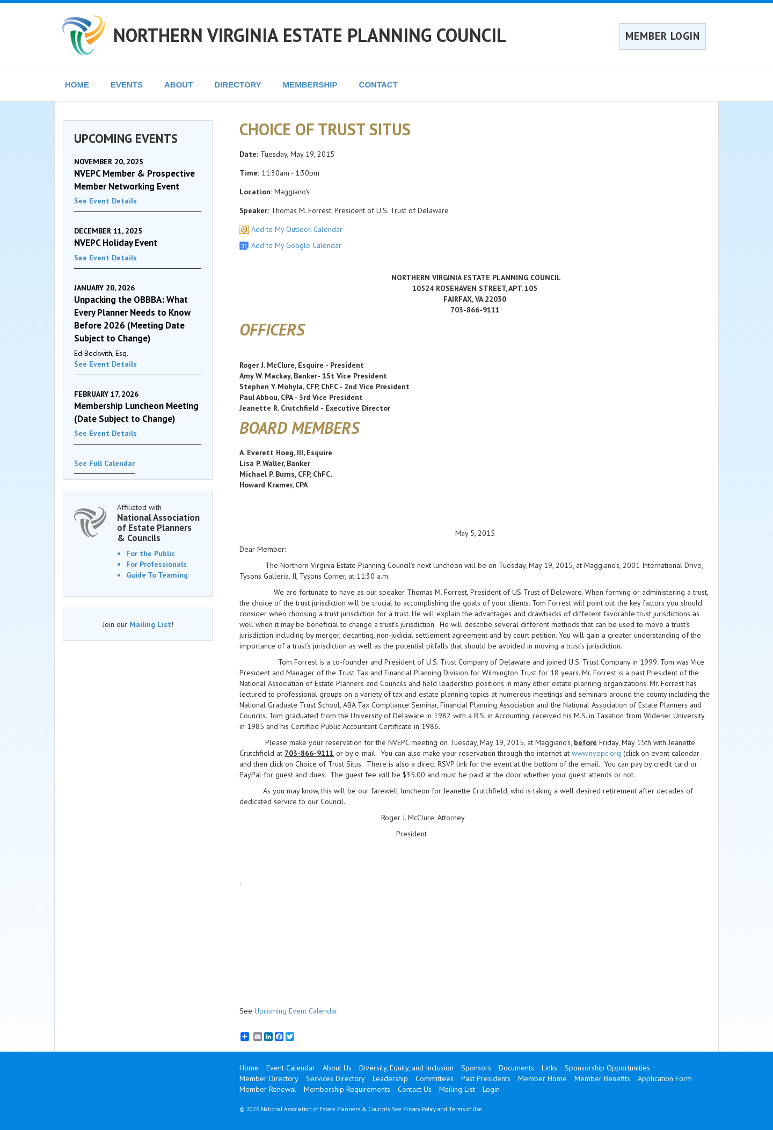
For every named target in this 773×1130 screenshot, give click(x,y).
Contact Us (415, 1089)
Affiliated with (159, 522)
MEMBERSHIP (310, 84)
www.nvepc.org (596, 753)
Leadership (390, 1078)
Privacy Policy (419, 1109)
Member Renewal (267, 1089)
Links (549, 1068)
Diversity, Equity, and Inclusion (406, 1068)
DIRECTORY (237, 84)
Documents (516, 1068)
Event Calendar (290, 1068)
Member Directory (268, 1078)
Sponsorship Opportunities (607, 1068)
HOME (77, 84)
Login (491, 1089)
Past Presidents (486, 1078)
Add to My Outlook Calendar (296, 229)
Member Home (542, 1078)
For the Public (150, 553)
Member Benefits (602, 1078)
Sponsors (476, 1068)
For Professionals (156, 564)
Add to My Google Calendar (296, 245)
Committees (434, 1078)
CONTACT (378, 84)
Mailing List (150, 624)
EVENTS (127, 84)
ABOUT (178, 84)
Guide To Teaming (157, 575)
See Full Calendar (104, 463)
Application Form (665, 1078)
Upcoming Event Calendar (296, 1011)
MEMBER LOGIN (662, 36)
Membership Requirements (347, 1089)
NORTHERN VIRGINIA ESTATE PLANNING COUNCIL (309, 35)
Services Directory (335, 1078)
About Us (337, 1068)
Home (249, 1068)
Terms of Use (465, 1109)
